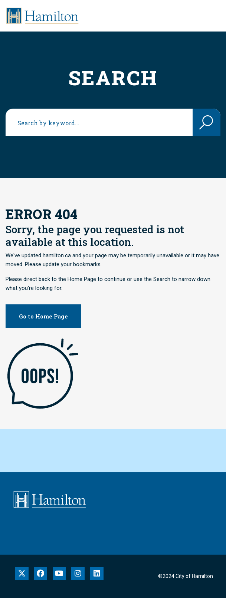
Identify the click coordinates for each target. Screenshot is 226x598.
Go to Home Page (43, 316)
